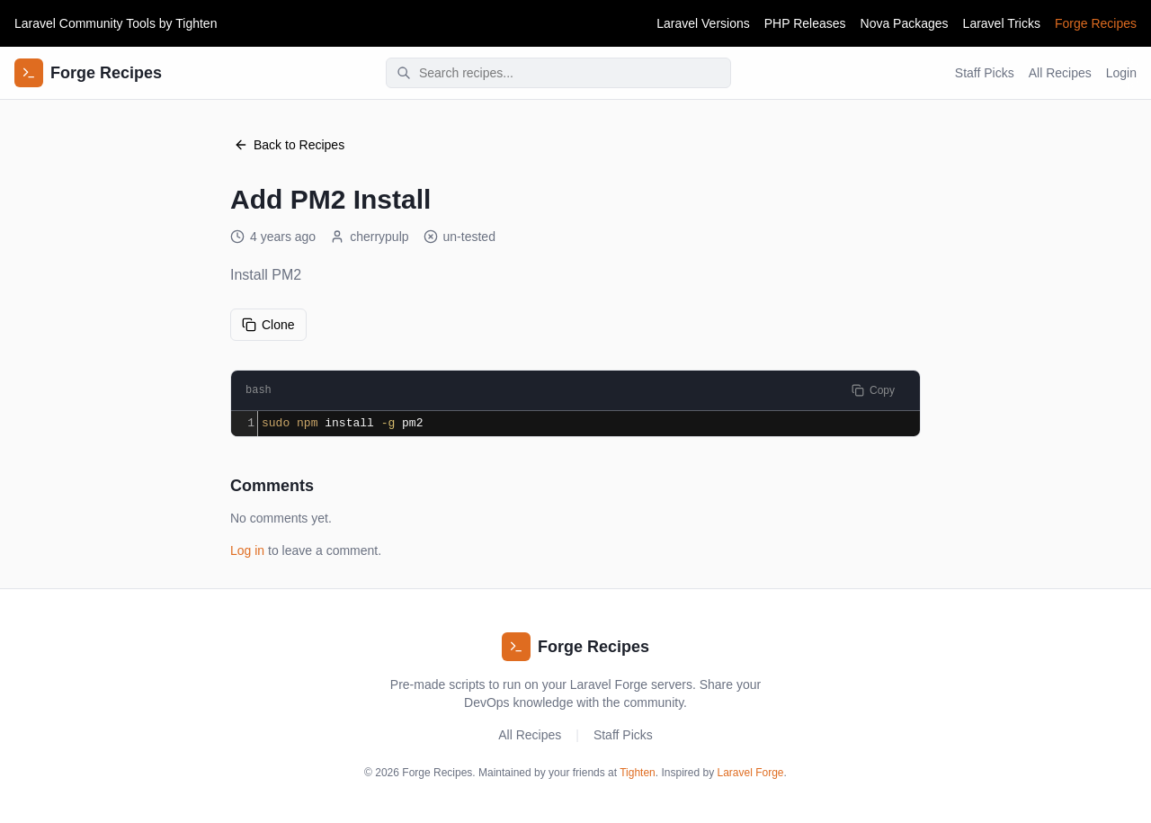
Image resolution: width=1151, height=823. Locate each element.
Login (1121, 73)
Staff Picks (984, 73)
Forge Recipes (1096, 23)
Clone (268, 325)
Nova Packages (905, 23)
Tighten (196, 23)
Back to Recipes (289, 145)
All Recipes (1060, 73)
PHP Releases (805, 23)
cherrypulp (369, 236)
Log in (247, 550)
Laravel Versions (703, 23)
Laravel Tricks (1001, 23)
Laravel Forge (751, 772)
